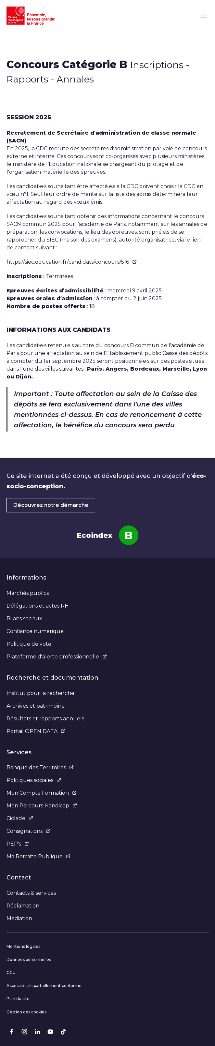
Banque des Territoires (40, 767)
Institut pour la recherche (40, 693)
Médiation (19, 918)
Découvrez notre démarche (50, 505)
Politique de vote (28, 644)
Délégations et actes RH (37, 606)
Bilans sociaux (24, 618)
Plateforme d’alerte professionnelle (56, 657)
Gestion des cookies (26, 1011)
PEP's (17, 844)
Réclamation (22, 906)
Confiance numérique (35, 631)
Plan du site (18, 998)
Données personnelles (28, 959)
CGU (11, 972)
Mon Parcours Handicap (41, 806)
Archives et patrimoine (35, 706)
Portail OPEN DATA (35, 731)
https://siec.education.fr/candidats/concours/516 (71, 262)
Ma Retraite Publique (38, 856)
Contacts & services (31, 893)
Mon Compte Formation (41, 793)
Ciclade (19, 818)
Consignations (28, 831)
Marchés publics (27, 593)
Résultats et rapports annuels (45, 718)
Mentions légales (23, 946)
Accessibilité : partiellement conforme (44, 985)
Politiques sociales (33, 780)
